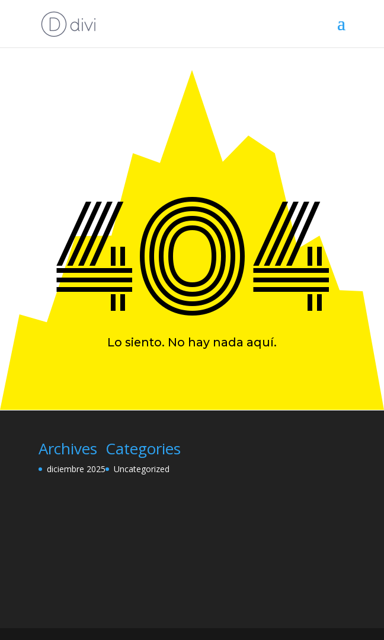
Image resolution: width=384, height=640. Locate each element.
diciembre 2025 (76, 469)
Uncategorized (141, 469)
